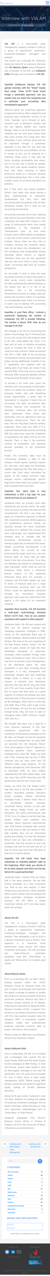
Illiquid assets (12, 1192)
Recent (11, 1225)
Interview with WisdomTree (34, 1145)
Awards (10, 1178)
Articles (10, 1175)
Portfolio (11, 1202)
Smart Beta (11, 1212)
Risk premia (11, 1209)
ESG (9, 1189)
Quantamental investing (16, 1206)
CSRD (9, 1185)
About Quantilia (13, 1172)
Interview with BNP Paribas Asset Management (15, 1148)
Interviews (11, 1195)
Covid (9, 1182)
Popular (11, 1228)
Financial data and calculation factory (28, 1270)
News (9, 1199)
